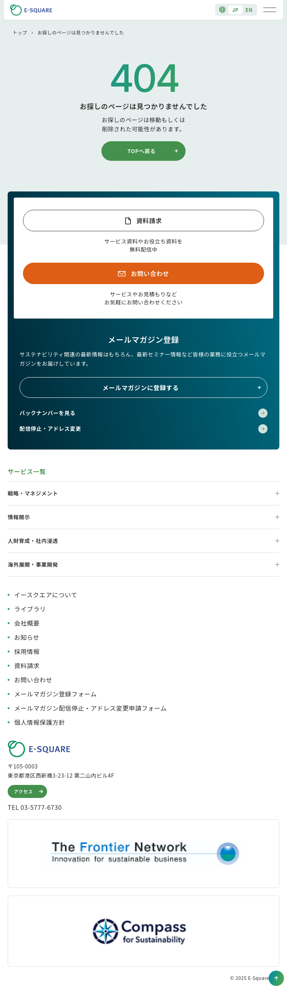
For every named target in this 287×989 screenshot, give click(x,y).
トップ (20, 32)
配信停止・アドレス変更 (143, 428)
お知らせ (26, 637)
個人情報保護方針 (39, 722)
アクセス (29, 791)
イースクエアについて (45, 594)
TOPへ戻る (153, 150)
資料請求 (149, 220)
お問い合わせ (150, 273)
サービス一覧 (27, 471)
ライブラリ (30, 608)
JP (235, 9)
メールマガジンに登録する (182, 387)
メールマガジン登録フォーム (55, 693)
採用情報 (27, 651)
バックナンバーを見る (143, 413)
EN (249, 9)
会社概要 (27, 623)
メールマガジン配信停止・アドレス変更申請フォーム (90, 708)
